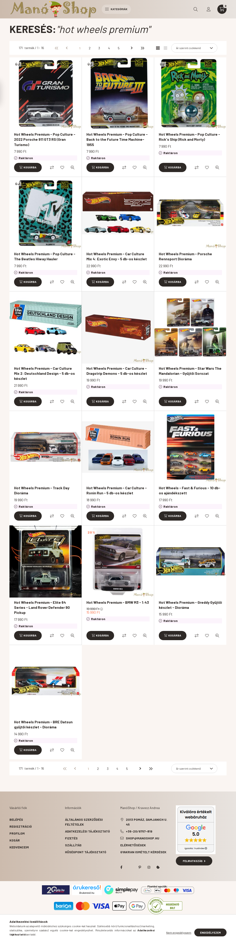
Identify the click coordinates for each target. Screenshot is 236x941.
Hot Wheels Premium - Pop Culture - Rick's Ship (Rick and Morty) (189, 136)
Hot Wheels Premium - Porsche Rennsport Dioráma (185, 256)
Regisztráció (20, 826)
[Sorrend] (194, 48)
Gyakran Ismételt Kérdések (143, 852)
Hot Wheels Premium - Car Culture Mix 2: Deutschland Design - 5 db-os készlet (44, 373)
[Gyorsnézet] (72, 167)
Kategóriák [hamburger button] (116, 9)
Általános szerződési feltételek (84, 822)
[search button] (195, 9)
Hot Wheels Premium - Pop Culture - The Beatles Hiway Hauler (44, 256)
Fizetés (71, 838)
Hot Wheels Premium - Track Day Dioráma (41, 490)
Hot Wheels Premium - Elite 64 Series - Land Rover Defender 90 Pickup (42, 607)
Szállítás (73, 845)
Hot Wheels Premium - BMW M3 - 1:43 (117, 602)
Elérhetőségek (133, 845)
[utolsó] (142, 48)
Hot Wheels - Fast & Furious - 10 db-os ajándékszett (189, 490)
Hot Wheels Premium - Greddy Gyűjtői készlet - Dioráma (190, 605)
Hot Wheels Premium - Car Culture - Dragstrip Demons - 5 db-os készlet (116, 370)
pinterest (139, 867)
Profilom (17, 833)
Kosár (14, 840)
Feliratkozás (194, 860)
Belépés (16, 819)
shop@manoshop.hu (142, 838)
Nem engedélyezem (178, 932)
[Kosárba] (28, 167)
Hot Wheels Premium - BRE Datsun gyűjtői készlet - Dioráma (43, 724)
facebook (121, 867)
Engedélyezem (210, 932)
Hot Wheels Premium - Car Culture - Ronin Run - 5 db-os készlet (116, 490)
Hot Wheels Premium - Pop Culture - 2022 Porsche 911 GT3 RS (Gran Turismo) (44, 139)
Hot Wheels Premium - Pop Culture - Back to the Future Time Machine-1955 (117, 139)
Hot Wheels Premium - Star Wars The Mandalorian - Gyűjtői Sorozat (190, 370)
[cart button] (222, 9)
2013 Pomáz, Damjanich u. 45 (146, 822)
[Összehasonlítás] (51, 167)
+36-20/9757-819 (139, 831)
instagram (148, 867)
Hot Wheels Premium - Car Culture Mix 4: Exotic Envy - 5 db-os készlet (116, 256)
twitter (130, 867)
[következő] (132, 48)
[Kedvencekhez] (62, 167)
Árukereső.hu (86, 892)
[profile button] (208, 9)
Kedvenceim (19, 847)
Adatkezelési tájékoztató (87, 831)
